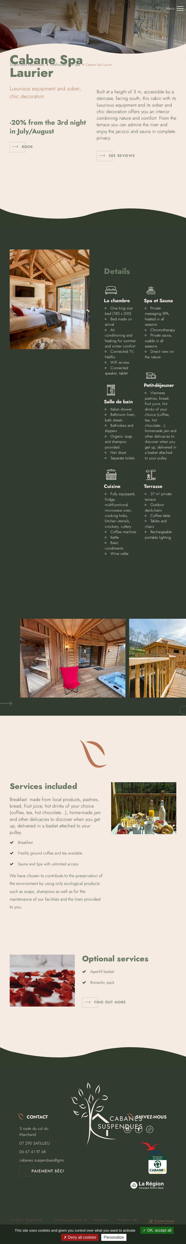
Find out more (110, 1002)
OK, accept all (157, 1230)
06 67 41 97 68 (32, 1152)
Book (27, 146)
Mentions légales (100, 1222)
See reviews (122, 155)
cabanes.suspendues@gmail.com (46, 1160)
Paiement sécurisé (53, 1171)
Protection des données (127, 1222)
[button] (6, 703)
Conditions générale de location (70, 1222)
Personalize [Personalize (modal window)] (114, 1237)
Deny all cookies (80, 1237)
